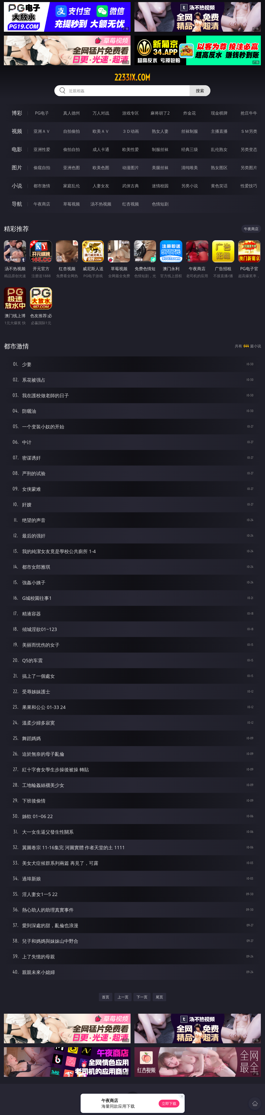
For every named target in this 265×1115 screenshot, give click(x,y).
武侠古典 (130, 186)
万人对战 (101, 113)
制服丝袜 (160, 149)
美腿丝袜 (160, 167)
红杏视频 (130, 204)
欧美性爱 (130, 149)
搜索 (200, 91)
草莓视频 (71, 204)
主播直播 (219, 131)
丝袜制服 (189, 131)
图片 (17, 167)
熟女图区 (219, 167)
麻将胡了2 (160, 113)
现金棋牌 (219, 113)
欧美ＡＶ (101, 131)
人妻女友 (101, 186)
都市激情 (42, 186)
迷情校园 (160, 186)
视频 (17, 131)
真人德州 (71, 113)
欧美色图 (101, 167)
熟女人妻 (160, 131)
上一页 (123, 996)
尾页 (159, 996)
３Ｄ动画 (130, 131)
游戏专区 (130, 113)
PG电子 (42, 113)
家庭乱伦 (71, 186)
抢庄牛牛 (249, 113)
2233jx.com (132, 77)
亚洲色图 (71, 167)
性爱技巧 (249, 186)
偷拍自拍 (71, 149)
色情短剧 (160, 204)
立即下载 (169, 1103)
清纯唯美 (189, 167)
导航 (17, 203)
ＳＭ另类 (249, 131)
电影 (17, 149)
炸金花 (189, 113)
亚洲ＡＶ (42, 131)
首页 (105, 996)
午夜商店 (42, 204)
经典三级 (189, 149)
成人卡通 (101, 149)
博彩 (17, 112)
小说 (17, 185)
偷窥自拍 (42, 167)
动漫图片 (130, 167)
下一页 (142, 996)
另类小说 (189, 186)
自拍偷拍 (71, 131)
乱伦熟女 (219, 149)
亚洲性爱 (42, 149)
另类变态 (249, 149)
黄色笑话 (219, 186)
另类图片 (249, 167)
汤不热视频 (101, 204)
